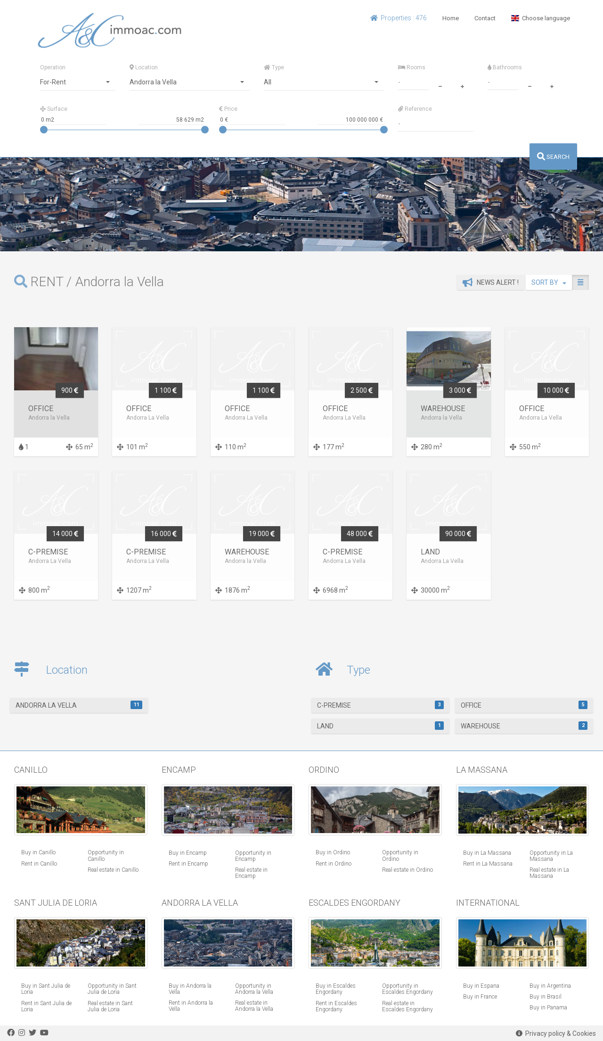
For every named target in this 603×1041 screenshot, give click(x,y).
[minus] (440, 85)
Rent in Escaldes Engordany (336, 1006)
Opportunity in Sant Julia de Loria (112, 989)
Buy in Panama (548, 1007)
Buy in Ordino (333, 852)
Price (228, 109)
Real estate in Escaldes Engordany (407, 1006)
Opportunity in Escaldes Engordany (407, 989)
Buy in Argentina (550, 986)
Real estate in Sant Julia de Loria (110, 1006)
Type (274, 67)
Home (450, 18)
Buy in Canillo (38, 852)
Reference (415, 109)
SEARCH (553, 156)
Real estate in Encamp (251, 873)
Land (380, 725)
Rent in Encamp (188, 863)
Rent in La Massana (488, 863)
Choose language (540, 18)
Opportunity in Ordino (400, 855)
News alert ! (491, 282)
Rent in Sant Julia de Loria (46, 1006)
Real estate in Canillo (113, 870)
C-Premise (380, 705)
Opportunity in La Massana (551, 856)
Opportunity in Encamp (253, 856)
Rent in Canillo (39, 863)
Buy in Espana (481, 986)
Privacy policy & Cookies (556, 1033)
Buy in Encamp (188, 853)
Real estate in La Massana (549, 873)
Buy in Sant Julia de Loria (45, 989)
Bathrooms (505, 67)
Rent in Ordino (333, 863)
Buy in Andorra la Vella (190, 989)
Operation (52, 67)
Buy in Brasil (546, 996)
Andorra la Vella (79, 705)
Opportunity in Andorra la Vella (254, 989)
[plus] (462, 85)
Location (144, 67)
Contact (485, 18)
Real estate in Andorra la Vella (254, 1006)
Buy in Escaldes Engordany (336, 989)
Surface (53, 109)
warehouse (524, 725)
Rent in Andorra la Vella (191, 1006)
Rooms (411, 67)
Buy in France (480, 996)
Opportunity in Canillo (106, 855)
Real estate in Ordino (407, 870)
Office (524, 705)
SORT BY (548, 282)
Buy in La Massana (487, 853)
